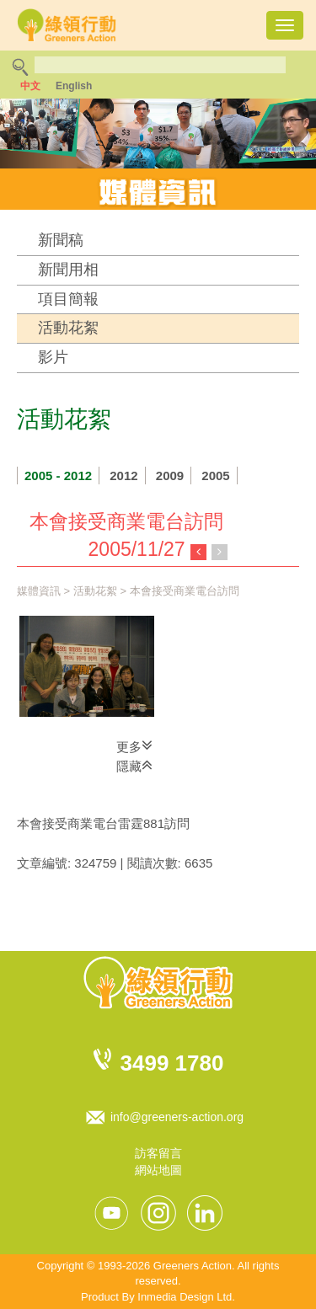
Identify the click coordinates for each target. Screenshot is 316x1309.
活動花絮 (68, 327)
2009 (170, 475)
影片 (53, 357)
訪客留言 (158, 1153)
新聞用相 (68, 269)
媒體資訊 (39, 591)
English (74, 86)
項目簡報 (68, 299)
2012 (123, 475)
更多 (134, 745)
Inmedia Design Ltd (184, 1296)
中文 (30, 86)
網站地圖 (158, 1170)
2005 (215, 475)
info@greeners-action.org (177, 1117)
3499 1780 (172, 1063)
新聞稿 (60, 240)
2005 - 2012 (58, 475)
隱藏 (134, 764)
